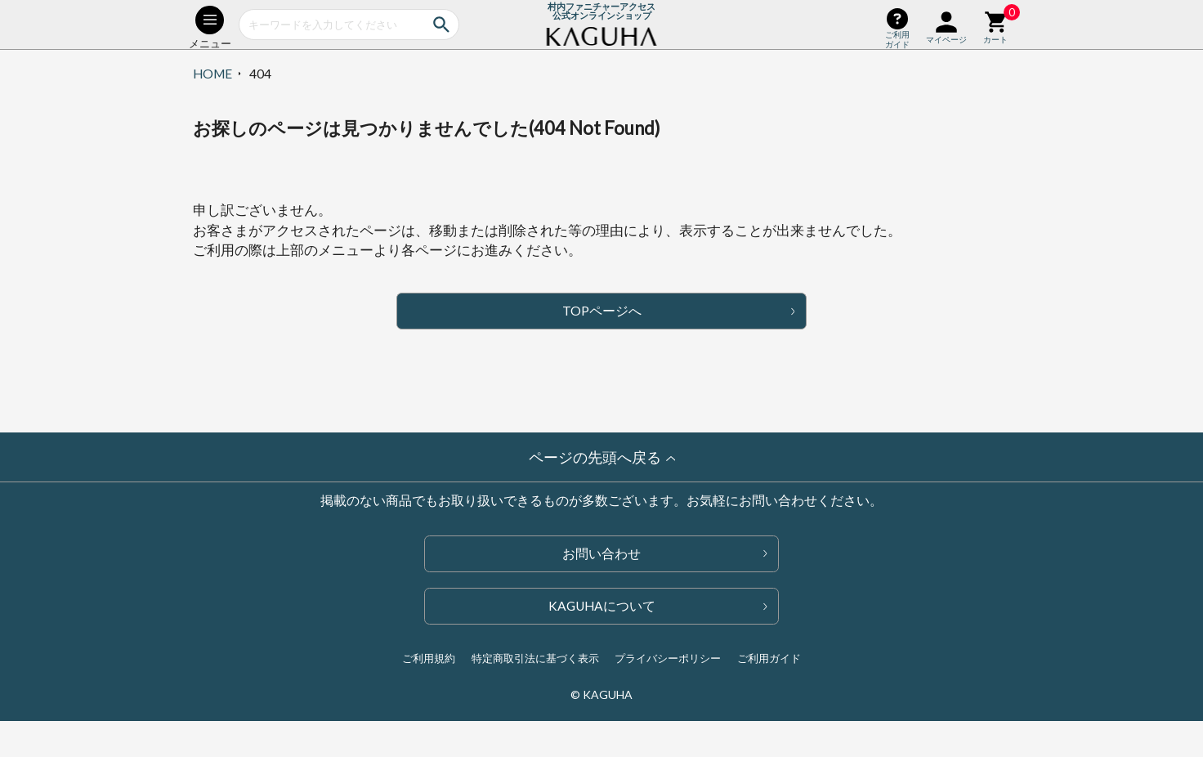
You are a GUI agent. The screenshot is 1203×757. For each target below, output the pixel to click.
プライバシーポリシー (668, 658)
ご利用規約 (428, 658)
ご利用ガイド (769, 658)
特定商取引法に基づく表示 (535, 658)
